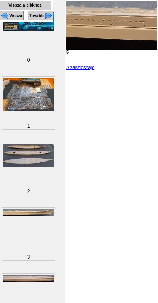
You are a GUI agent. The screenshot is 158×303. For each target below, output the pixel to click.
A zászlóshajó (80, 67)
